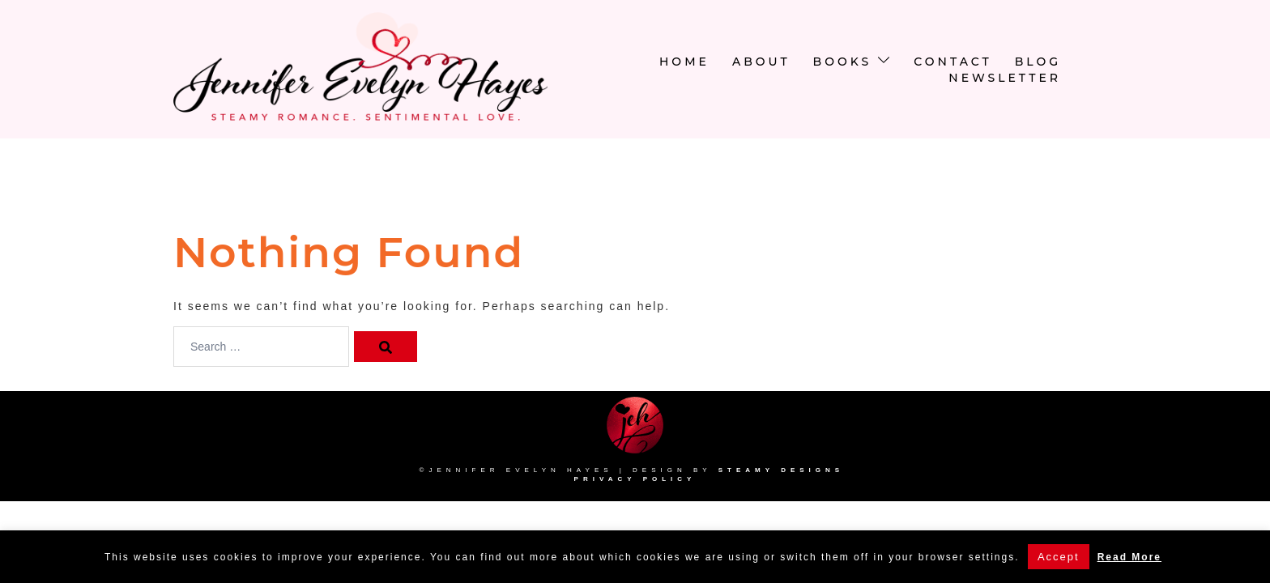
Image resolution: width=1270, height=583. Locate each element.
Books (842, 61)
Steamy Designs (784, 470)
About (761, 61)
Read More (1129, 557)
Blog (1038, 61)
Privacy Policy (635, 479)
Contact (952, 61)
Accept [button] (1059, 557)
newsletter (1004, 77)
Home (684, 61)
